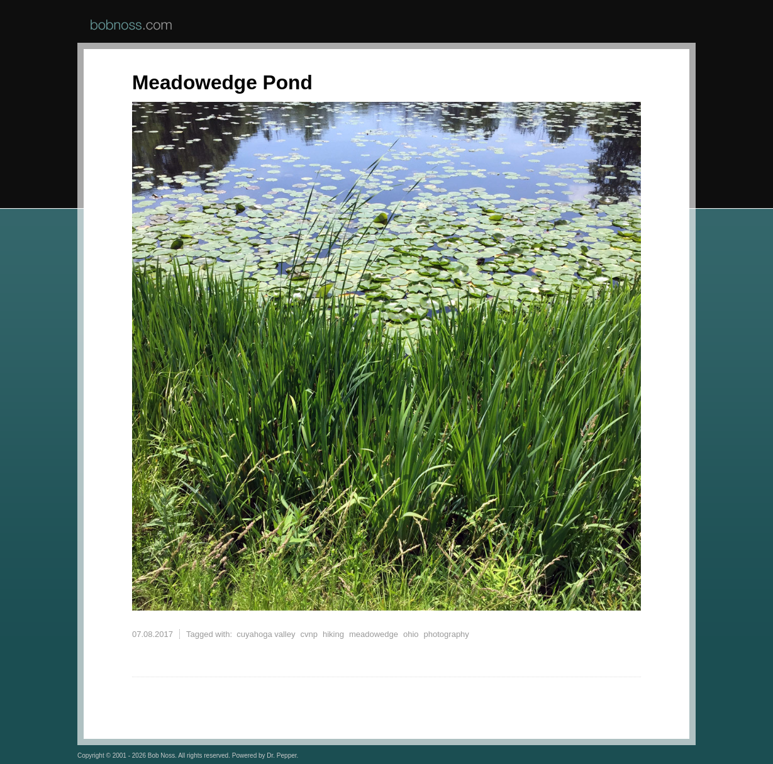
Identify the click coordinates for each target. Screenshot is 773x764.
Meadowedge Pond (222, 82)
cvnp (308, 634)
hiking (333, 634)
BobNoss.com (131, 24)
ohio (411, 634)
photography (446, 634)
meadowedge (373, 634)
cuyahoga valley (265, 634)
